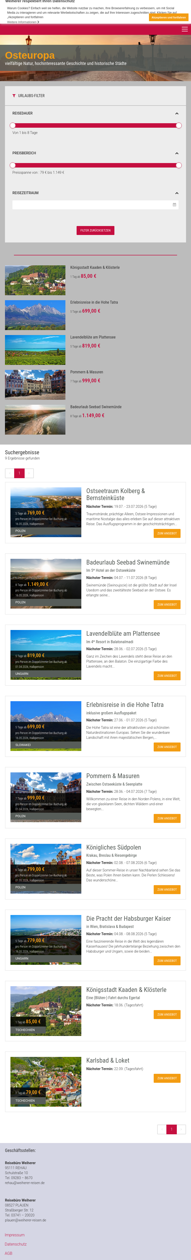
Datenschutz (16, 1244)
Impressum (15, 1235)
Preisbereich (95, 153)
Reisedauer (95, 113)
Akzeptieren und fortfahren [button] (168, 17)
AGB (8, 1253)
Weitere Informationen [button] (23, 22)
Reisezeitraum (95, 193)
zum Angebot (167, 533)
